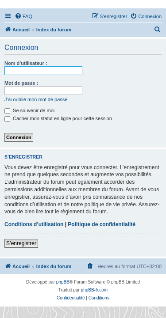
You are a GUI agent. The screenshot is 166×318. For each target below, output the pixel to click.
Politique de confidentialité (101, 224)
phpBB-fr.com (94, 290)
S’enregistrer (21, 243)
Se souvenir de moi (29, 110)
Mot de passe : (21, 83)
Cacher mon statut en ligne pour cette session (58, 118)
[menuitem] (23, 16)
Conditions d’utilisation (33, 224)
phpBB (62, 282)
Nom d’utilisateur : (25, 63)
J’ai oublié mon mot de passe (35, 99)
